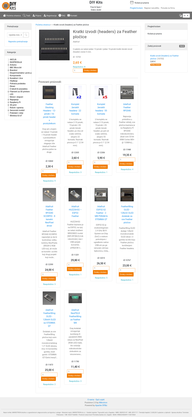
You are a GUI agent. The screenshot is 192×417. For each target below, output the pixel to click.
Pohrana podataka (17, 83)
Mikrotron (103, 402)
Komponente (15, 75)
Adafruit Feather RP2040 (127, 107)
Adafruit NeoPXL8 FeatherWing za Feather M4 (75, 316)
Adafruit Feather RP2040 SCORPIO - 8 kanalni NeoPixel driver (49, 216)
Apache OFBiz (101, 405)
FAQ (62, 15)
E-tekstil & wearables (18, 89)
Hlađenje (13, 81)
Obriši (182, 46)
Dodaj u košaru (90, 70)
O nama (90, 400)
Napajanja (14, 100)
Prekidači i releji (16, 113)
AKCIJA (13, 59)
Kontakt (72, 15)
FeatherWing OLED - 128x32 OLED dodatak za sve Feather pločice (127, 214)
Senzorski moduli (17, 110)
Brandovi (13, 70)
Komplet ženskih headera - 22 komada (75, 109)
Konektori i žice (16, 78)
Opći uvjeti (100, 400)
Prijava (36, 15)
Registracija (50, 15)
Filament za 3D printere (20, 92)
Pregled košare (136, 8)
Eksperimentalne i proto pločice (23, 73)
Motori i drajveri (16, 97)
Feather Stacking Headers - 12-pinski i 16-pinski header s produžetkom (49, 114)
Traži (26, 15)
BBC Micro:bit (15, 67)
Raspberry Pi (15, 102)
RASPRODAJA (16, 62)
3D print (13, 105)
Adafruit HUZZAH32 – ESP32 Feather (75, 211)
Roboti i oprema (16, 108)
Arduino (13, 65)
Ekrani (12, 86)
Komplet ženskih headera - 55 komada (101, 109)
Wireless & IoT (16, 116)
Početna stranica (12, 15)
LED (11, 94)
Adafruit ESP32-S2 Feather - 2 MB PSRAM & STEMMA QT (101, 213)
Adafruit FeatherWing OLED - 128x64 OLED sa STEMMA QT (49, 318)
